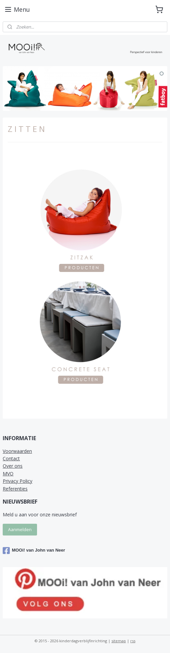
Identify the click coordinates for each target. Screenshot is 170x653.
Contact (11, 458)
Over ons (13, 466)
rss (132, 640)
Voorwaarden (17, 451)
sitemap (118, 640)
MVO (8, 473)
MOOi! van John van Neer (34, 551)
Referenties (15, 488)
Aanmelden (20, 529)
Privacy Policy (17, 481)
